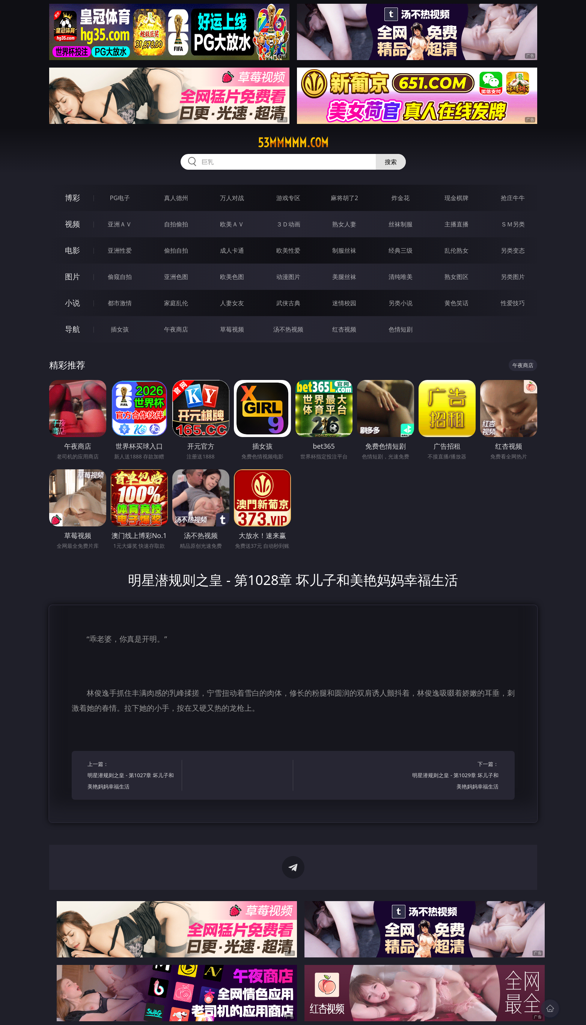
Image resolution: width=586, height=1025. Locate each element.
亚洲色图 (176, 277)
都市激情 (120, 303)
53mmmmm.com (293, 142)
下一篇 (454, 776)
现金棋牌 (456, 198)
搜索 (391, 162)
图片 (72, 276)
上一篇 (132, 776)
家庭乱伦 (176, 303)
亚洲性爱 (120, 250)
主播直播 (456, 224)
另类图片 (513, 277)
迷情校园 (344, 303)
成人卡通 (232, 250)
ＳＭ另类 (513, 224)
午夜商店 (176, 329)
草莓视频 (232, 329)
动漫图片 (288, 277)
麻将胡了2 (344, 198)
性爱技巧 (513, 303)
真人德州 (176, 198)
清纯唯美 (401, 277)
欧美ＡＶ (232, 224)
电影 (72, 250)
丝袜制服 (401, 224)
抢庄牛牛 (513, 198)
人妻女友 (232, 303)
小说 (72, 303)
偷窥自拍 (120, 277)
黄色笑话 (456, 303)
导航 (72, 329)
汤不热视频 (288, 329)
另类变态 (513, 250)
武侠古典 (288, 303)
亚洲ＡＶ (120, 224)
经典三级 (401, 250)
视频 (72, 224)
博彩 (72, 198)
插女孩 (120, 329)
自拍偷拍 (176, 224)
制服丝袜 (344, 250)
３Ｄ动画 (288, 224)
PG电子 (120, 198)
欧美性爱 (288, 250)
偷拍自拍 (176, 250)
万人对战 (232, 198)
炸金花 (401, 198)
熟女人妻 (344, 224)
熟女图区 (456, 277)
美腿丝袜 (344, 277)
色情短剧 (401, 329)
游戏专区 (288, 198)
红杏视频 (344, 329)
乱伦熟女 (456, 250)
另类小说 (401, 303)
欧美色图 (232, 277)
